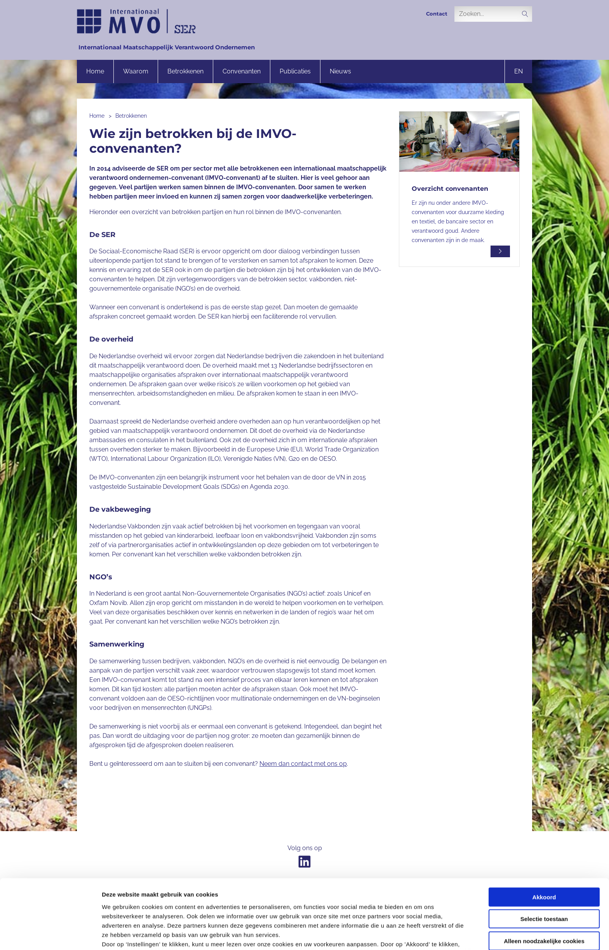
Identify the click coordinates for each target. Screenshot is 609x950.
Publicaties (295, 71)
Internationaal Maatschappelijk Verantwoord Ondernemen (166, 47)
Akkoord (544, 836)
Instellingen (417, 934)
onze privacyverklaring (302, 910)
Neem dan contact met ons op (303, 763)
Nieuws (340, 71)
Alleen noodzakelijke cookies (544, 880)
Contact (436, 14)
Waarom (135, 71)
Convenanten (242, 71)
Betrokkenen (185, 71)
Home (95, 71)
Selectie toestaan (544, 857)
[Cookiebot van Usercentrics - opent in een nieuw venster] (50, 935)
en (518, 71)
